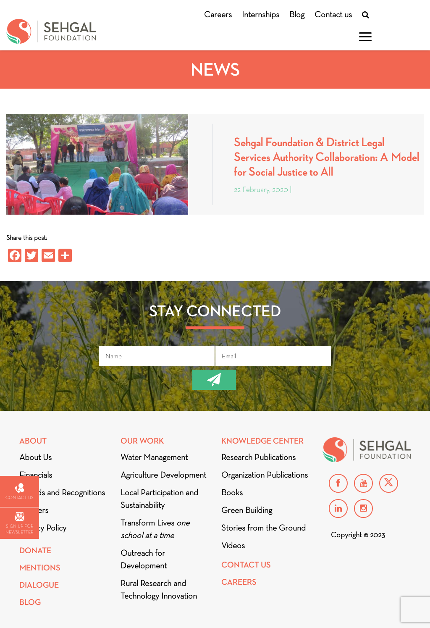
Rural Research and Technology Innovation (159, 589)
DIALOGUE (39, 585)
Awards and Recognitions (62, 492)
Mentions (39, 568)
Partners (33, 510)
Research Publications (258, 457)
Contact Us (246, 565)
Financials (35, 475)
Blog (296, 14)
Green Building (246, 510)
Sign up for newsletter (19, 523)
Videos (233, 545)
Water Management (154, 457)
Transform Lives (155, 529)
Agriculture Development (163, 475)
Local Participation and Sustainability (159, 498)
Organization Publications (264, 475)
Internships (260, 14)
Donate (35, 550)
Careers (218, 14)
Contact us (333, 14)
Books (232, 492)
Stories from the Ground (263, 528)
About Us (35, 457)
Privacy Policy (42, 528)
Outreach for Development (144, 559)
